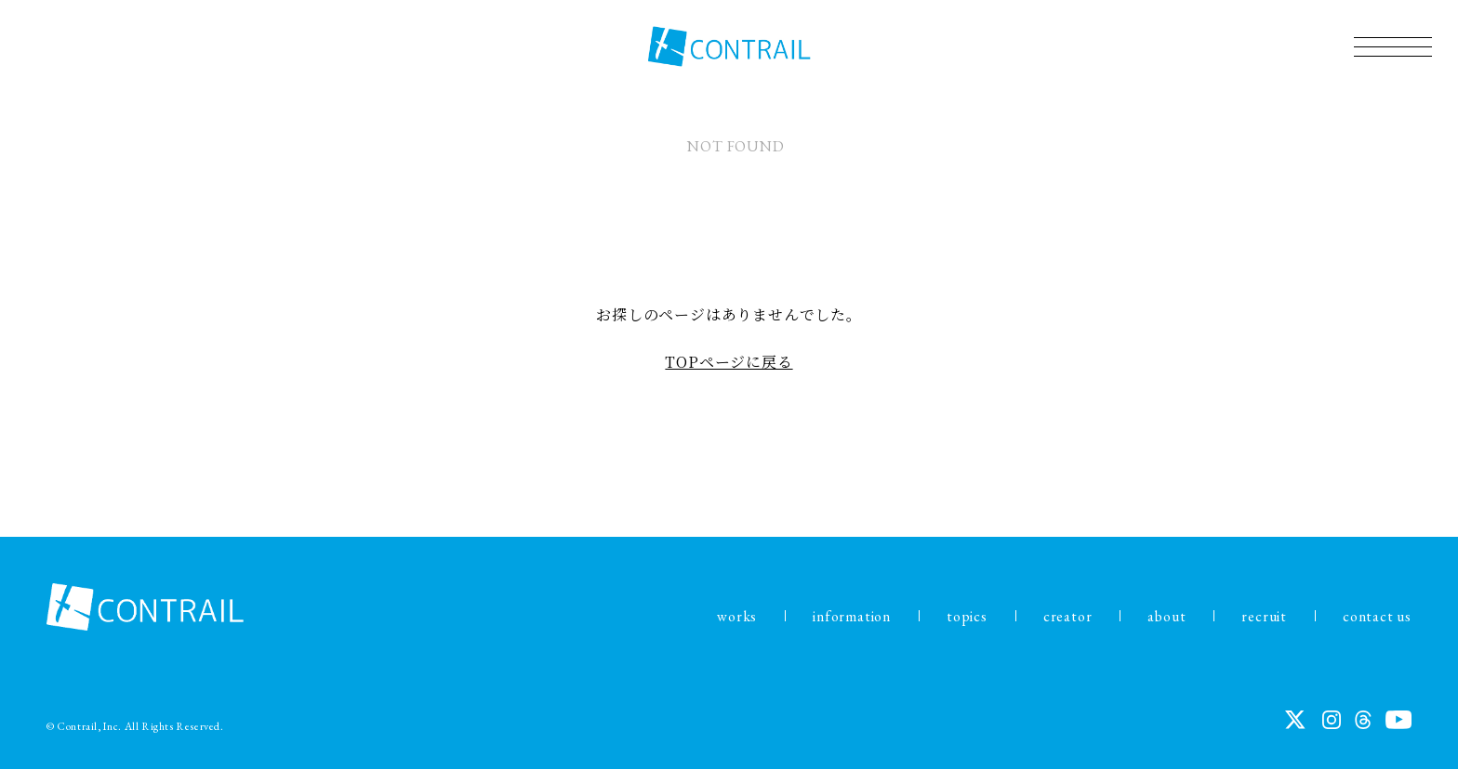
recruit (1264, 616)
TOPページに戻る (728, 361)
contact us (1377, 616)
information (852, 616)
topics (967, 616)
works (737, 616)
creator (1068, 616)
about (1166, 616)
